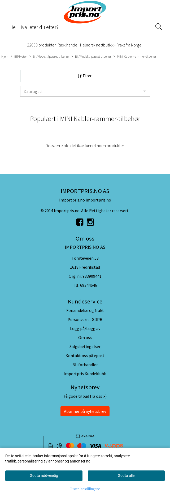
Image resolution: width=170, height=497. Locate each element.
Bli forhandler (85, 364)
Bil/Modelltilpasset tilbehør (49, 56)
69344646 (88, 285)
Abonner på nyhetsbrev (85, 411)
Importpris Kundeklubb (85, 373)
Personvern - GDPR (85, 319)
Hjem (4, 56)
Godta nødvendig (44, 475)
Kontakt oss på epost (85, 355)
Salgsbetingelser (85, 346)
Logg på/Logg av (85, 328)
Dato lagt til (33, 91)
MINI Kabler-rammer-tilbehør (135, 56)
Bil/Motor (19, 56)
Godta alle (126, 475)
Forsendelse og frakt (85, 310)
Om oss (85, 337)
